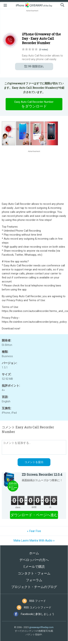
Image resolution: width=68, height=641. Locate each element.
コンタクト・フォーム (34, 573)
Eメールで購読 (34, 566)
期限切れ (34, 66)
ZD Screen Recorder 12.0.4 (42, 474)
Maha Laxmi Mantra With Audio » (34, 540)
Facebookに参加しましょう (37, 614)
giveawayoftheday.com (41, 627)
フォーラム (34, 580)
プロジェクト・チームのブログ (34, 587)
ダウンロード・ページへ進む (34, 515)
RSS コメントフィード (37, 607)
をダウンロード (34, 104)
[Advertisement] (34, 21)
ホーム (34, 553)
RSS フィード (37, 601)
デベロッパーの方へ (34, 560)
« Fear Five (34, 531)
